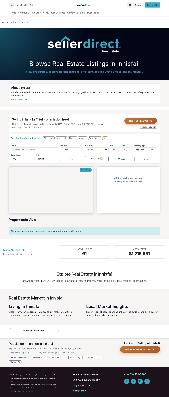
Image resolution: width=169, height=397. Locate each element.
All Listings (48, 138)
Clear (146, 159)
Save (121, 159)
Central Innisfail (18, 357)
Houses (72, 138)
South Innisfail (92, 357)
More (72, 159)
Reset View (85, 170)
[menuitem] (13, 12)
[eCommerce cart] (130, 5)
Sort (37, 155)
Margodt (15, 362)
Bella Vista (75, 357)
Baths (124, 146)
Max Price (89, 146)
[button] (11, 5)
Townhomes (94, 138)
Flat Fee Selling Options (140, 121)
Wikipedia (22, 99)
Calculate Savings (148, 127)
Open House (16, 155)
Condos (82, 138)
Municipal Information (33, 330)
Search (13, 146)
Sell (105, 138)
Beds (111, 146)
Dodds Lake (36, 357)
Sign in (138, 4)
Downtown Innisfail (56, 357)
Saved (97, 158)
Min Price (63, 146)
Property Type (139, 146)
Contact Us (152, 4)
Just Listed (61, 138)
